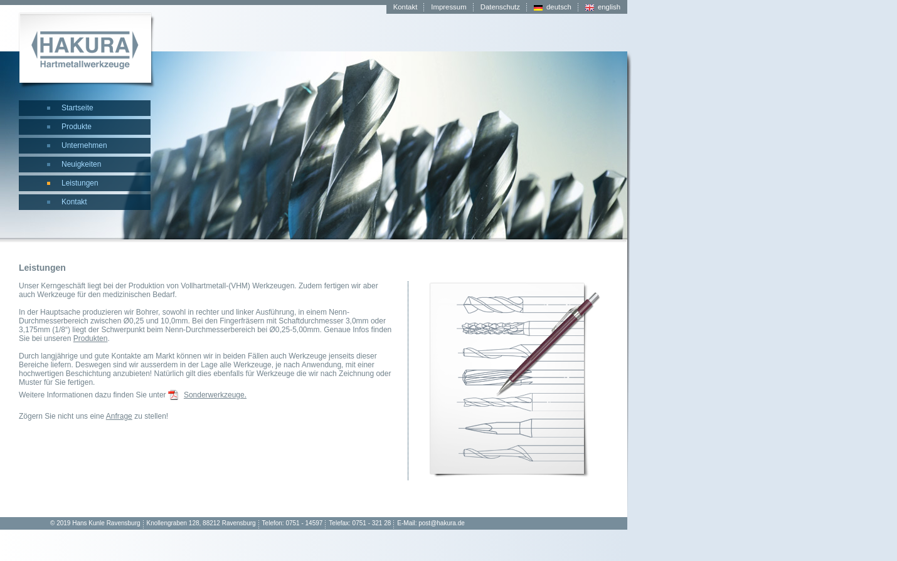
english (609, 7)
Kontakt (74, 201)
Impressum (448, 7)
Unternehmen (84, 145)
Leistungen (79, 183)
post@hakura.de (441, 523)
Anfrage (119, 416)
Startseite (77, 107)
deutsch (558, 7)
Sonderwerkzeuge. (215, 395)
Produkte (76, 126)
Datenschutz (500, 7)
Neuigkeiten (81, 164)
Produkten (90, 338)
